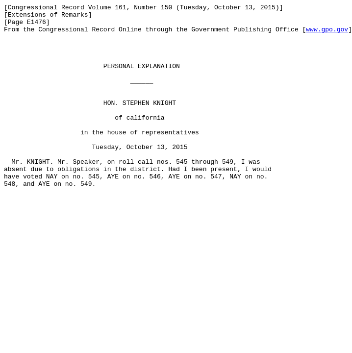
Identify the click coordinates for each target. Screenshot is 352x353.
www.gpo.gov (327, 34)
